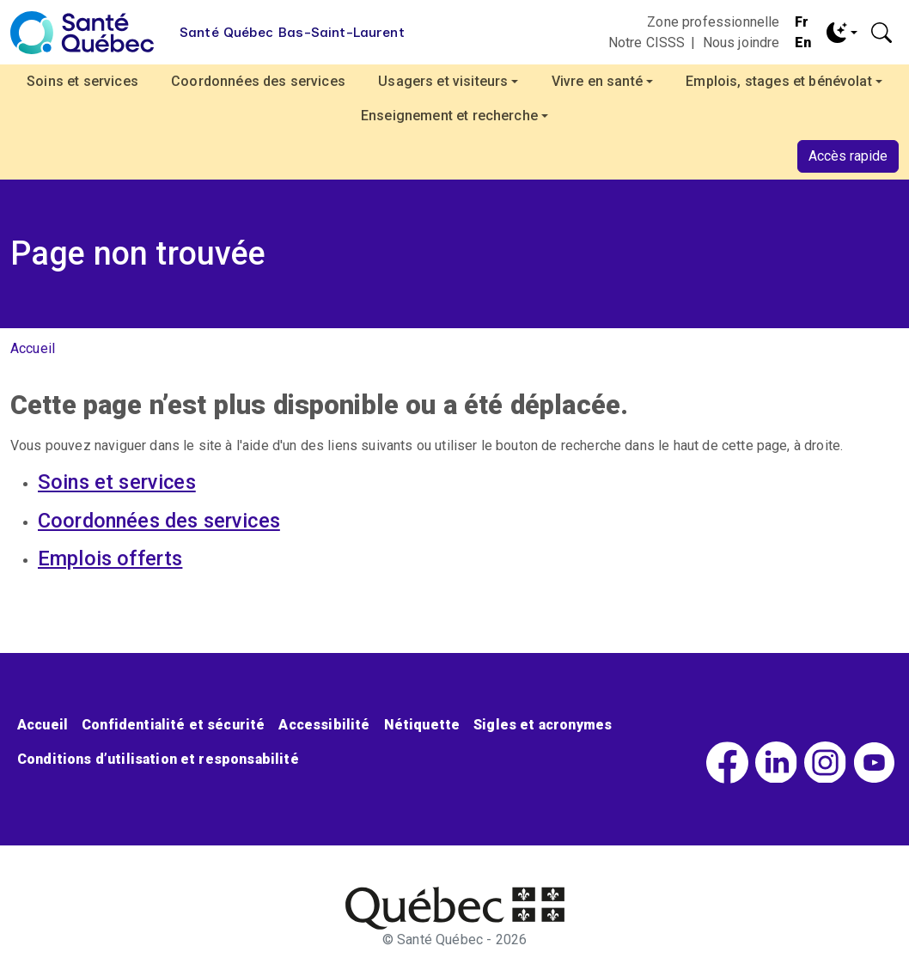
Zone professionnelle (713, 22)
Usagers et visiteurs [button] (443, 81)
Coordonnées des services (258, 81)
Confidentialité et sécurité (173, 725)
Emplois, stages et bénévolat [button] (778, 81)
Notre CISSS (647, 42)
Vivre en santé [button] (597, 81)
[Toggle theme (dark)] (842, 32)
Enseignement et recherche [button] (449, 115)
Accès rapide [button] (848, 156)
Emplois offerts (110, 558)
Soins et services (82, 81)
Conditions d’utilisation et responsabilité (158, 759)
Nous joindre (741, 42)
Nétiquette (422, 725)
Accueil (32, 348)
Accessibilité (323, 725)
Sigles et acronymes (542, 725)
